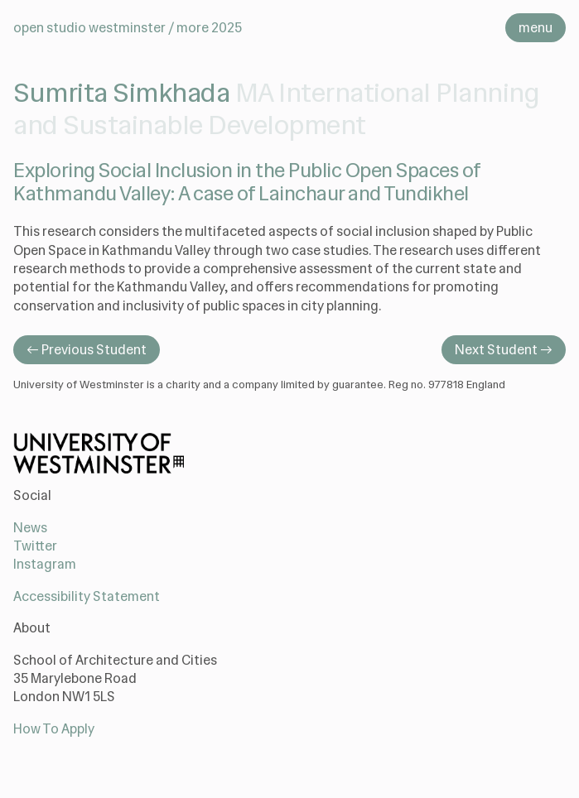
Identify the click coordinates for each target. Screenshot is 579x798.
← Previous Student (87, 349)
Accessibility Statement (86, 596)
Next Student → (503, 349)
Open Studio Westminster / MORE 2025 (127, 27)
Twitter (35, 546)
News (30, 527)
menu (535, 27)
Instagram (44, 564)
